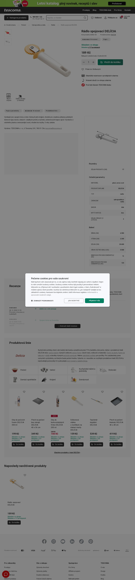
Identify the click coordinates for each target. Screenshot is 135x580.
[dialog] (67, 290)
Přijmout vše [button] (94, 301)
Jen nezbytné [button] (73, 301)
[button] (42, 300)
